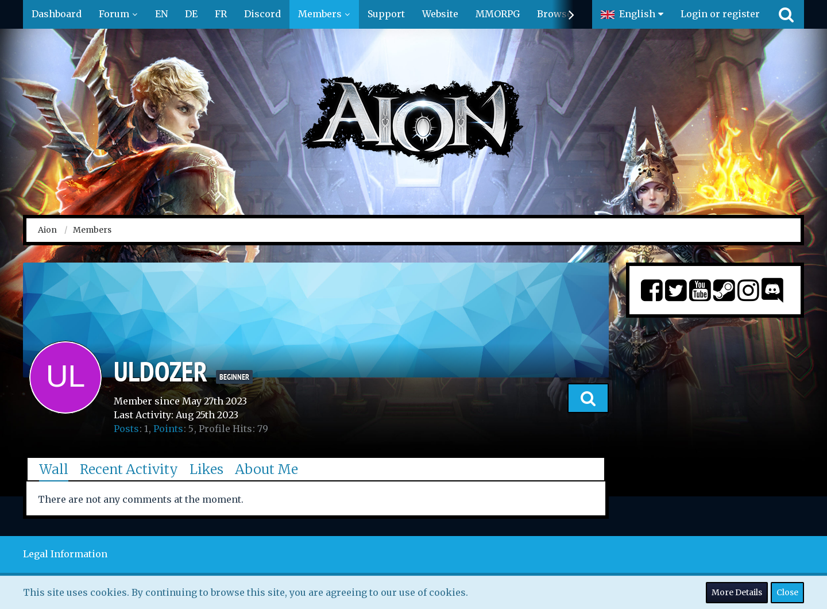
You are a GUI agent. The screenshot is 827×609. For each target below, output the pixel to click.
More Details (737, 592)
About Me (266, 469)
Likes (206, 469)
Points (168, 428)
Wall (53, 469)
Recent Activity (129, 469)
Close (787, 592)
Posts (126, 428)
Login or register (720, 14)
